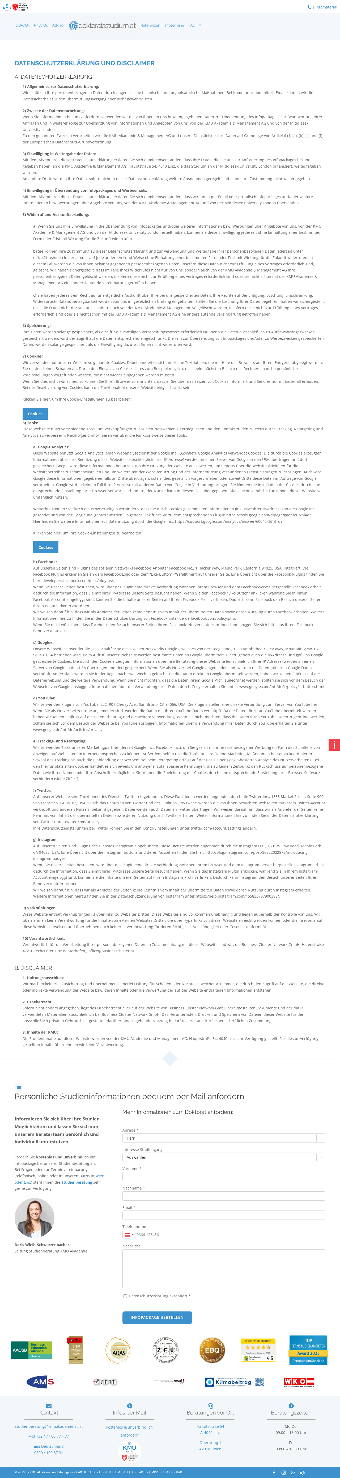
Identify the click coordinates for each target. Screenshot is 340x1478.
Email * (128, 1207)
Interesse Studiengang (142, 1149)
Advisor (58, 25)
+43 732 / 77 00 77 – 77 (49, 1436)
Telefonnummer (136, 1226)
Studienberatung (77, 1182)
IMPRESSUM (159, 1472)
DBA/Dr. (23, 25)
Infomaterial (326, 7)
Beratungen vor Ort (210, 1412)
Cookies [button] (35, 413)
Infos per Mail (129, 1412)
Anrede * (130, 1130)
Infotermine (174, 25)
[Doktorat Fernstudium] (11, 25)
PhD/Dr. (41, 25)
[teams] (302, 1473)
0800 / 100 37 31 (48, 1452)
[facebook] (274, 1473)
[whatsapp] (293, 1473)
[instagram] (284, 1473)
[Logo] (102, 25)
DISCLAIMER (139, 1472)
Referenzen (150, 25)
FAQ (191, 25)
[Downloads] (200, 25)
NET (125, 1472)
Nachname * (133, 1188)
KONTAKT (177, 1472)
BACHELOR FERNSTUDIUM (101, 1472)
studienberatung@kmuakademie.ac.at (49, 1426)
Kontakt (48, 1412)
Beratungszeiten (291, 1412)
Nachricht (131, 1245)
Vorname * (132, 1168)
